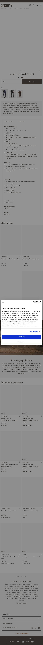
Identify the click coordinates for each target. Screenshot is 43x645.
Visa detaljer (34, 331)
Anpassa (21, 342)
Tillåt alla (21, 337)
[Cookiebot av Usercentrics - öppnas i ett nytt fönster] (33, 302)
